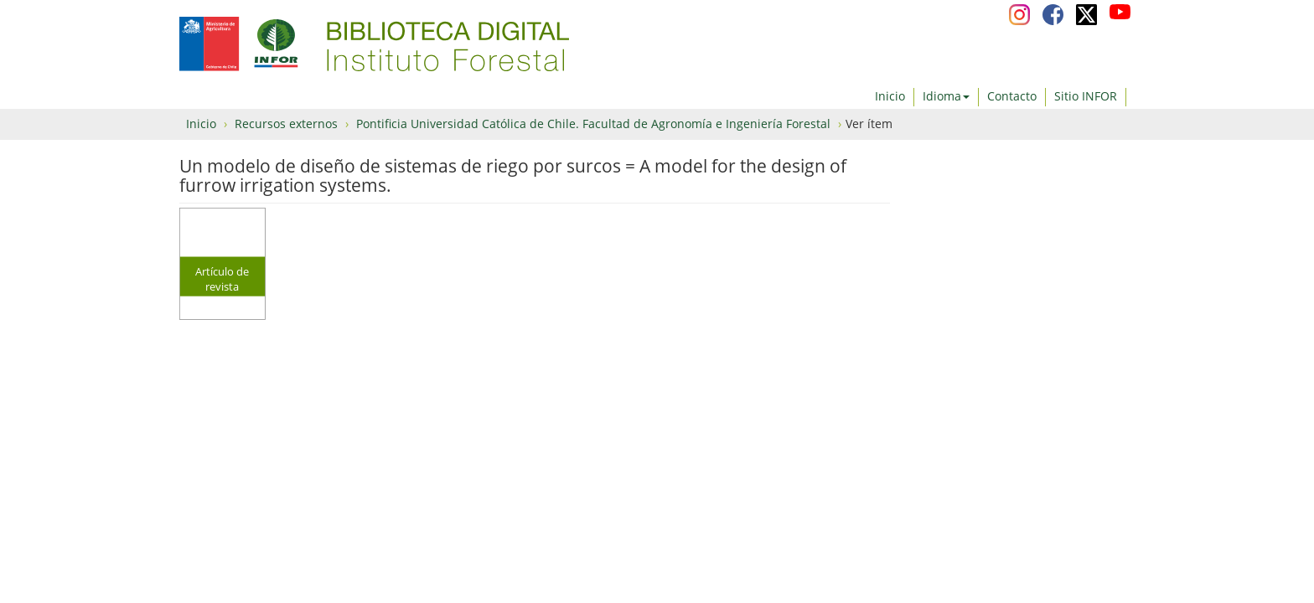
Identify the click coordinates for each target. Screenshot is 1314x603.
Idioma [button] (946, 96)
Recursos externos (286, 123)
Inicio (890, 96)
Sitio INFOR (1085, 96)
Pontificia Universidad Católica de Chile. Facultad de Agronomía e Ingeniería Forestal (593, 123)
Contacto (1012, 96)
